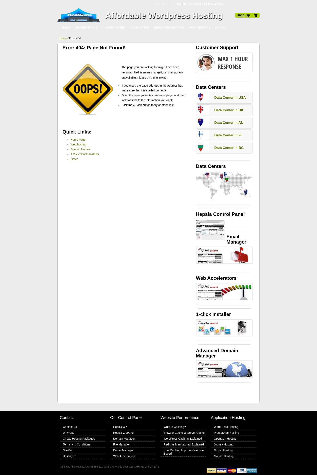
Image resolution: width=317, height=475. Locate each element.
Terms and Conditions (76, 444)
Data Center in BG (229, 148)
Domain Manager (124, 438)
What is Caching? (175, 426)
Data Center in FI (228, 135)
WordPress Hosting (226, 426)
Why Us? (68, 432)
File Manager (121, 444)
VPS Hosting (139, 27)
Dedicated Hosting (169, 27)
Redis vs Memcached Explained (184, 444)
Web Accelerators (124, 456)
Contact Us (70, 426)
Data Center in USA (230, 98)
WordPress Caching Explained (183, 438)
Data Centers (199, 27)
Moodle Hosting (224, 456)
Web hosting (78, 144)
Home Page (78, 139)
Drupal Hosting (223, 450)
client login (160, 3)
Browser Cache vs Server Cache (184, 432)
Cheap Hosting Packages (79, 438)
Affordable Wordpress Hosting (163, 15)
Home (66, 27)
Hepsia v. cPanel (123, 432)
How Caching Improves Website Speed (184, 452)
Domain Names (113, 27)
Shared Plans (86, 27)
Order (220, 27)
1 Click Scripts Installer (85, 154)
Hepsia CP (120, 426)
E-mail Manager (123, 450)
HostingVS (69, 456)
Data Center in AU (228, 123)
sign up (243, 15)
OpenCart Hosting (225, 438)
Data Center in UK (229, 110)
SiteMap (68, 450)
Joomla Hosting (224, 444)
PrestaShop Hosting (226, 432)
